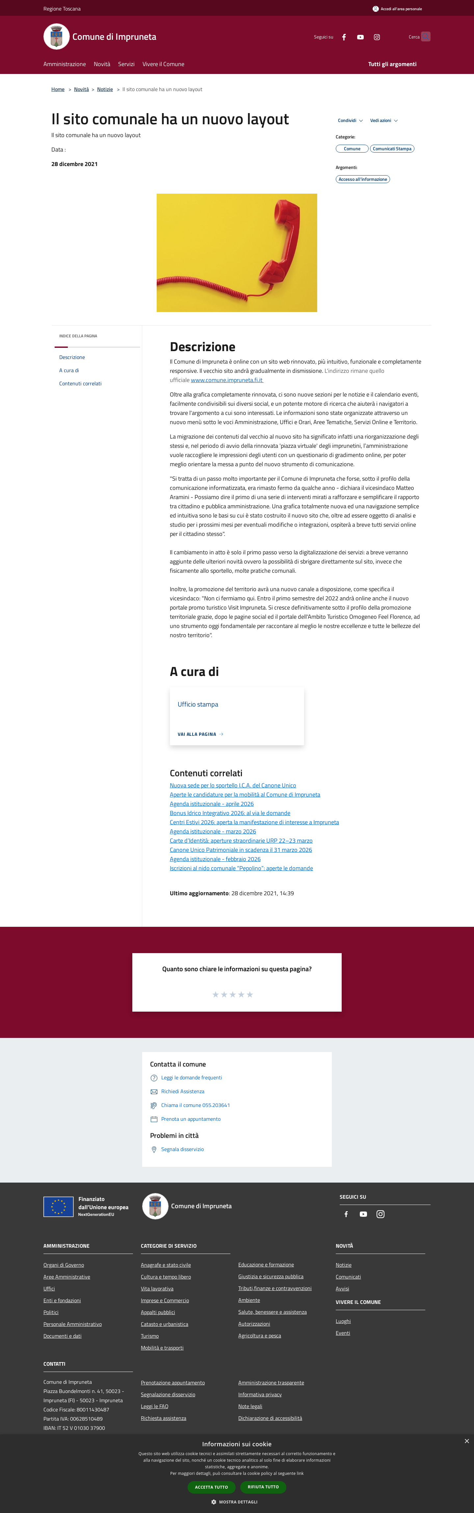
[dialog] (237, 1473)
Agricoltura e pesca (259, 1335)
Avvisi (342, 1288)
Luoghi (343, 1321)
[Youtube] (347, 36)
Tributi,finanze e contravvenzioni (275, 1288)
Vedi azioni (385, 121)
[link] (214, 625)
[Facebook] (331, 36)
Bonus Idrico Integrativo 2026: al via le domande (230, 812)
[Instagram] (364, 36)
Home (58, 89)
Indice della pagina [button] (78, 336)
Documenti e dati (62, 1336)
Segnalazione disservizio (168, 1394)
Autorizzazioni (254, 1324)
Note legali (250, 1406)
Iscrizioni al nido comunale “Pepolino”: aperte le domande (241, 868)
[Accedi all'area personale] (397, 8)
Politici (51, 1312)
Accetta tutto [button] (211, 1487)
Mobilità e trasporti (162, 1348)
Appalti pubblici (158, 1312)
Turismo (150, 1336)
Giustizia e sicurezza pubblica (270, 1276)
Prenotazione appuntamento (173, 1382)
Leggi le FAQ (155, 1406)
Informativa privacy (260, 1394)
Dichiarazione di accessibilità (270, 1418)
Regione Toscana (62, 8)
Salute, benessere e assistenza (272, 1312)
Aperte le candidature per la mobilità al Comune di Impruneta (245, 794)
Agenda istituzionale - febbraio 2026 (215, 858)
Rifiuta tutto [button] (263, 1487)
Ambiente (249, 1300)
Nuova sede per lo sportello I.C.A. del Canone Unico (233, 785)
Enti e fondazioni (62, 1300)
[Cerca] (423, 36)
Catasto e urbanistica (164, 1324)
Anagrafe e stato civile (166, 1265)
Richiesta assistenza (163, 1418)
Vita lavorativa (157, 1288)
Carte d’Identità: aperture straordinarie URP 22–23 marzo (241, 840)
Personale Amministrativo (72, 1324)
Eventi (343, 1333)
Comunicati (348, 1277)
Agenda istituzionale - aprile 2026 (212, 803)
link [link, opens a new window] (300, 1473)
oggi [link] (214, 625)
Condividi (351, 121)
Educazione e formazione (266, 1264)
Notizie (105, 89)
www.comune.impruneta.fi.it (227, 379)
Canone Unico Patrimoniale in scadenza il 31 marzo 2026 (241, 849)
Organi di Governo (63, 1265)
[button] (237, 1502)
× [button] (466, 1441)
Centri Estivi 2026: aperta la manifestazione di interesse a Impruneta (254, 822)
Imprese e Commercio (165, 1300)
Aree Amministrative (66, 1277)
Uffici (49, 1288)
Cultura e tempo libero (166, 1277)
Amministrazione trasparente (271, 1382)
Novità (81, 89)
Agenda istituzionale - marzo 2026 (213, 831)
